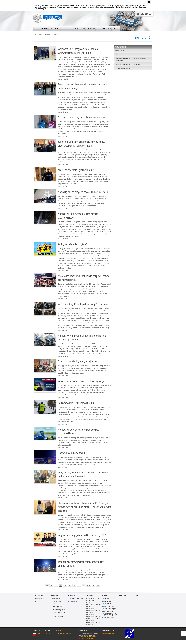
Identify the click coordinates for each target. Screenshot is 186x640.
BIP (116, 55)
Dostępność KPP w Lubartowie (128, 64)
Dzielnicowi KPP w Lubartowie (92, 599)
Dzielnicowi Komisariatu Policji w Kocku (93, 604)
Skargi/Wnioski (108, 617)
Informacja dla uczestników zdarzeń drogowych (131, 59)
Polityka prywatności (87, 638)
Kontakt (105, 595)
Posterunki (107, 604)
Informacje (47, 34)
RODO (138, 595)
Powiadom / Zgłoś (109, 609)
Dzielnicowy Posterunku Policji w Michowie (93, 622)
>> (97, 585)
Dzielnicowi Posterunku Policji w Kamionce (93, 610)
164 (88, 585)
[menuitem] (42, 28)
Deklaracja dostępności (64, 633)
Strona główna (38, 34)
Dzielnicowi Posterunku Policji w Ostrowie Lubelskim (93, 616)
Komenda (106, 599)
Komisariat (107, 601)
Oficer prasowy (108, 606)
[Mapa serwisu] (142, 13)
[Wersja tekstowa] (146, 13)
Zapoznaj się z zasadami (88, 637)
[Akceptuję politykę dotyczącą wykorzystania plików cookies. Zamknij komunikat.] (149, 2)
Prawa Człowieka (122, 68)
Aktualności (55, 34)
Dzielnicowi (89, 595)
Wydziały (38, 601)
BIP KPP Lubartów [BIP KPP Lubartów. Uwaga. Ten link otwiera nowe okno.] (44, 633)
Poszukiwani (120, 51)
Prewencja (71, 595)
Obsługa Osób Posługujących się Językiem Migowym (110, 613)
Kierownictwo (38, 595)
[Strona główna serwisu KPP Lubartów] (138, 13)
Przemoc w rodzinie (76, 599)
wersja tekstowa (108, 633)
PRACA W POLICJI (124, 595)
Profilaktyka (73, 601)
